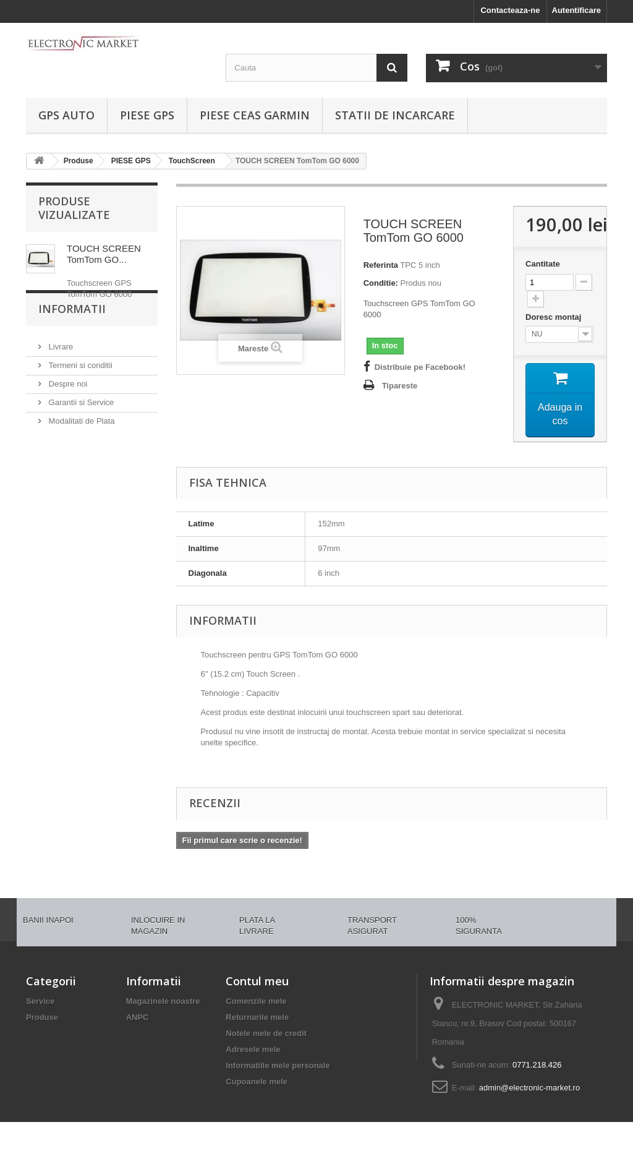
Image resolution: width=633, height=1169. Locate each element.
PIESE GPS (147, 115)
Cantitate (542, 263)
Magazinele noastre (163, 1001)
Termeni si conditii (79, 397)
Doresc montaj (554, 317)
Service (40, 1001)
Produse (42, 1017)
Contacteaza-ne (510, 10)
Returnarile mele (257, 1017)
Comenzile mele (256, 1001)
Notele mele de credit (266, 1033)
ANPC (137, 1017)
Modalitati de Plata (80, 453)
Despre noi (66, 416)
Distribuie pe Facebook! (420, 367)
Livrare (59, 378)
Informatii (72, 345)
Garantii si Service (80, 434)
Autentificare (576, 10)
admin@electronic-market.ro (529, 1087)
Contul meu (257, 981)
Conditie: (380, 283)
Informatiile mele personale (277, 1065)
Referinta (380, 265)
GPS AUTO (66, 115)
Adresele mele (253, 1049)
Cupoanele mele (256, 1081)
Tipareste (400, 385)
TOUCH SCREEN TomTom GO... (104, 254)
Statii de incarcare (395, 115)
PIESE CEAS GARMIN (255, 115)
